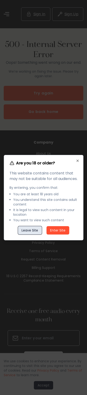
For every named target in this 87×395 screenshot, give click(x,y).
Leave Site (30, 230)
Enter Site (57, 230)
